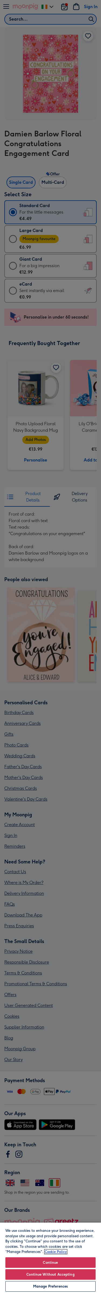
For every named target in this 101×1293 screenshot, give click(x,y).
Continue (50, 1263)
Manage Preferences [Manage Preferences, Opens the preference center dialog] (50, 1286)
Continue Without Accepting (50, 1274)
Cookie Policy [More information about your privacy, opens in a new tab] (56, 1252)
